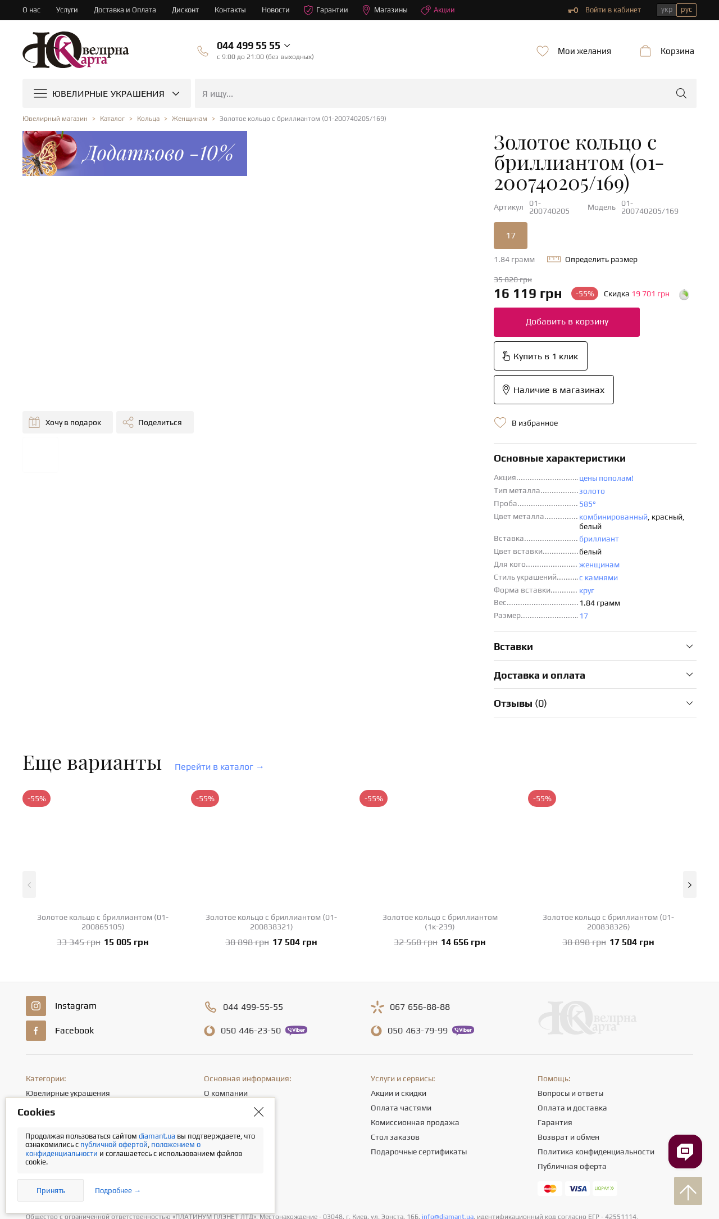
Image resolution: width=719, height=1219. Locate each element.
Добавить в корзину (346, 293)
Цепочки (41, 1032)
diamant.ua (158, 1136)
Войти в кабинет (604, 10)
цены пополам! (386, 382)
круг (366, 485)
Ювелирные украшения (68, 988)
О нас (31, 10)
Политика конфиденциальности (596, 1046)
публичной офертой (114, 1144)
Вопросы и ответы (570, 988)
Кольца (39, 1002)
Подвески (43, 1046)
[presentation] (359, 1190)
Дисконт (187, 10)
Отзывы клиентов (236, 1076)
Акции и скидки (398, 988)
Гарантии (328, 10)
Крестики (43, 1076)
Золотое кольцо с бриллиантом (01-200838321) (271, 816)
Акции (441, 10)
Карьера (219, 1032)
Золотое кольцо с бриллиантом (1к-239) (440, 816)
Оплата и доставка (572, 1002)
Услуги (67, 10)
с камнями (378, 472)
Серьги (38, 1017)
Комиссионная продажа (415, 1017)
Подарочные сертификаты (419, 1046)
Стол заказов (395, 1032)
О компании (226, 988)
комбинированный (393, 421)
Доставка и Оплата (125, 10)
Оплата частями (401, 1002)
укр (667, 9)
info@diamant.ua (448, 1112)
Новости (278, 10)
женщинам (379, 459)
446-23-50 (251, 925)
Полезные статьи (235, 1061)
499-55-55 (253, 901)
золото (372, 395)
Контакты (232, 10)
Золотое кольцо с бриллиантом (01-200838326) (608, 816)
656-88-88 (420, 901)
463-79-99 (418, 925)
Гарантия (555, 1017)
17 (290, 207)
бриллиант (379, 434)
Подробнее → (118, 1190)
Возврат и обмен (568, 1032)
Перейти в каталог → (220, 661)
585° (367, 408)
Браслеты (43, 1061)
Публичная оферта (572, 1061)
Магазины (387, 10)
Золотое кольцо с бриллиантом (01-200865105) (103, 816)
